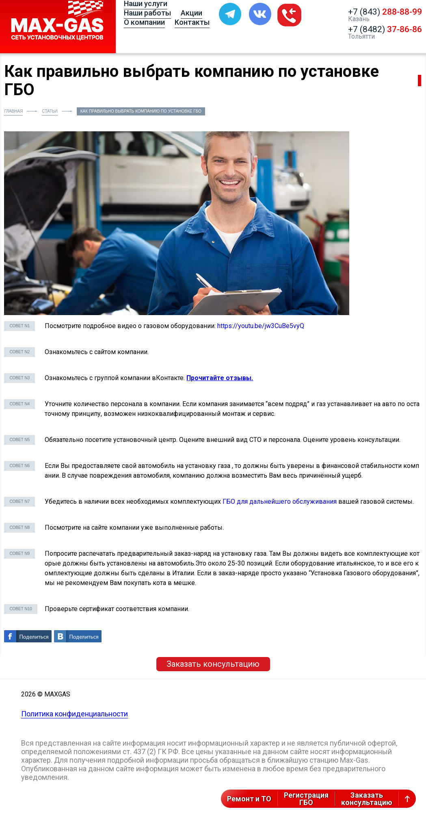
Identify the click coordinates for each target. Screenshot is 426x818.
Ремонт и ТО (249, 798)
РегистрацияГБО (306, 799)
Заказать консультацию (213, 664)
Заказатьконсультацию (366, 799)
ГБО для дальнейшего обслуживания (280, 501)
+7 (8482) (385, 29)
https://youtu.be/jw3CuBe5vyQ (260, 326)
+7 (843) (385, 11)
